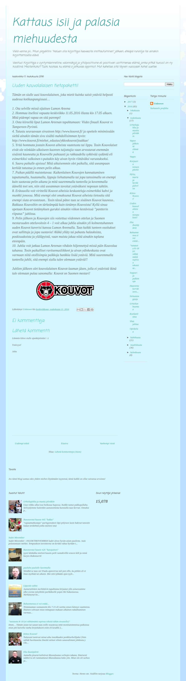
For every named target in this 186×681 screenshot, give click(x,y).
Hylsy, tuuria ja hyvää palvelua (134, 181)
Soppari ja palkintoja (134, 277)
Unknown (158, 103)
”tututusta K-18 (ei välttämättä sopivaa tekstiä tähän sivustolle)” (39, 621)
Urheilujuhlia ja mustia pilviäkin (134, 130)
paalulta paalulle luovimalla (36, 567)
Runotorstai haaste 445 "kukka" (38, 519)
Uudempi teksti (22, 443)
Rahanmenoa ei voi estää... (134, 236)
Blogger (109, 673)
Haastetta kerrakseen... (134, 288)
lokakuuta (135, 110)
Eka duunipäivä (134, 225)
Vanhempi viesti (107, 443)
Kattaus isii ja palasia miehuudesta (65, 31)
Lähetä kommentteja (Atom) (68, 451)
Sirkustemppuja (134, 297)
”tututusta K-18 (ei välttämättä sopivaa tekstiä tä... (134, 257)
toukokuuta (135, 117)
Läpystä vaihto (30, 585)
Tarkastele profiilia (159, 108)
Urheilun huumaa (134, 306)
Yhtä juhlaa (134, 323)
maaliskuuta (136, 344)
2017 (130, 101)
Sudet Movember (17, 537)
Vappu (133, 156)
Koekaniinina (134, 315)
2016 (130, 106)
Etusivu (64, 443)
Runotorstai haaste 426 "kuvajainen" (40, 549)
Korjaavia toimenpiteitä (134, 165)
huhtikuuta (135, 337)
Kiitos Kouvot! (134, 196)
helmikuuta (135, 352)
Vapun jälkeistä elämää (134, 146)
